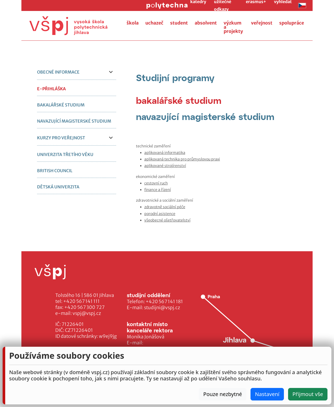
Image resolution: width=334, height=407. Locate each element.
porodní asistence (159, 213)
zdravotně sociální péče (164, 207)
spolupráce (291, 23)
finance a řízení (157, 189)
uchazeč (154, 23)
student (179, 23)
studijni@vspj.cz (162, 307)
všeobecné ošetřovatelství (167, 220)
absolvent (206, 23)
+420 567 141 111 (81, 301)
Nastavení (267, 394)
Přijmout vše (308, 394)
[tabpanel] (221, 183)
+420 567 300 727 (84, 307)
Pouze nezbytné (222, 394)
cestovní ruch (156, 183)
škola (133, 23)
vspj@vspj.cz (87, 313)
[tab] (179, 100)
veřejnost (261, 23)
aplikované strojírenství (165, 165)
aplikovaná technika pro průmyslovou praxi (182, 159)
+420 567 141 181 (164, 301)
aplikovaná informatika (164, 152)
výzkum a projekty (233, 27)
